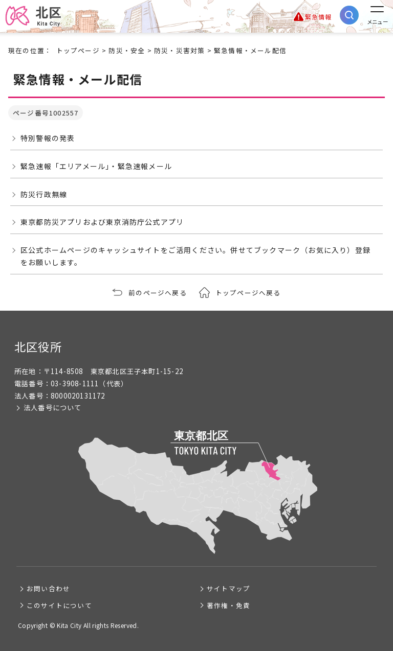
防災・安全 (126, 50)
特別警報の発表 (47, 138)
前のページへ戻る (157, 292)
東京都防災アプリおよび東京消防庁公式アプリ (102, 222)
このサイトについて (59, 605)
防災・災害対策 (179, 50)
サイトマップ (228, 588)
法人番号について (53, 407)
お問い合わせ (48, 588)
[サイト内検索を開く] (349, 15)
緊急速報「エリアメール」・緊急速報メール (96, 166)
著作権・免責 (228, 605)
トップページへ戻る (248, 292)
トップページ (78, 50)
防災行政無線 (43, 194)
